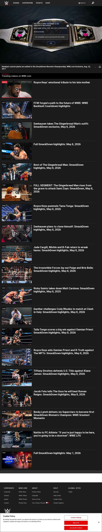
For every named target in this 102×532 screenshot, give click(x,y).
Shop (48, 3)
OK (51, 43)
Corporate (7, 492)
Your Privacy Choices (38, 503)
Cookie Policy (57, 499)
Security (56, 492)
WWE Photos (23, 499)
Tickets (39, 3)
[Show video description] (95, 67)
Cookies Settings (76, 517)
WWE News (22, 492)
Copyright (35, 495)
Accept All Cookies (76, 528)
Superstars (27, 3)
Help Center (57, 495)
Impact (6, 499)
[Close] (99, 522)
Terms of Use (36, 499)
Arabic (70, 492)
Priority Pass (23, 503)
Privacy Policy (36, 492)
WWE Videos (23, 495)
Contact (6, 503)
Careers (6, 495)
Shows (16, 3)
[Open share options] (100, 67)
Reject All (76, 523)
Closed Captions (58, 503)
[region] (51, 522)
